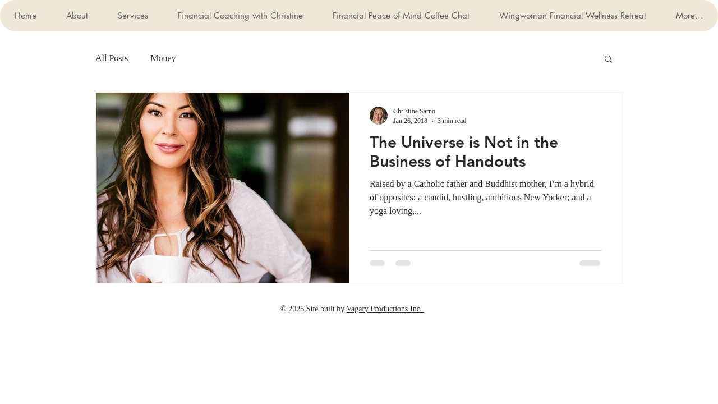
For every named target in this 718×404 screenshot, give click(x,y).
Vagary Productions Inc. (385, 309)
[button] (608, 60)
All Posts (111, 58)
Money (163, 58)
